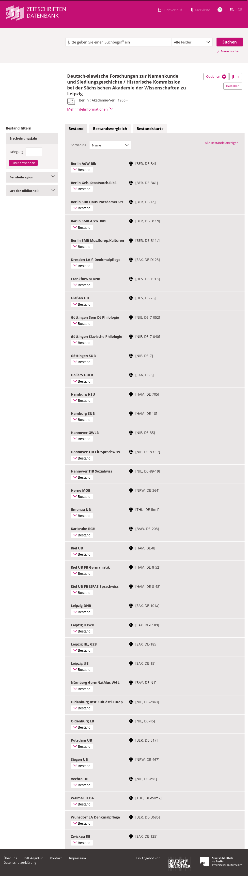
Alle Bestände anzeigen (221, 143)
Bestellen (232, 86)
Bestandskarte (150, 128)
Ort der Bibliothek (32, 190)
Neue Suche (227, 51)
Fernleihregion (32, 177)
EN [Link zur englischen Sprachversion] (232, 9)
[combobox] (192, 42)
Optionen (216, 76)
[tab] (76, 128)
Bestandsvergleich (110, 128)
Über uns (10, 858)
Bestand (76, 128)
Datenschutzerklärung (20, 862)
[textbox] (118, 42)
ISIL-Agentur (33, 858)
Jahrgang (16, 151)
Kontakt (56, 858)
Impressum (77, 858)
